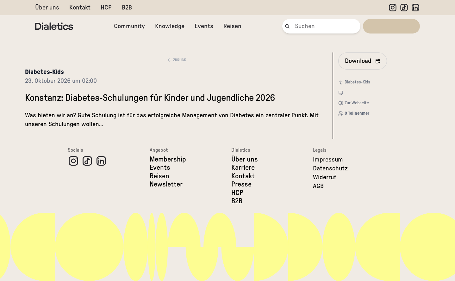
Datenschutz (330, 168)
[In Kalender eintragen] (362, 61)
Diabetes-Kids (44, 72)
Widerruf (324, 177)
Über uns (47, 7)
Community (129, 26)
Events (204, 26)
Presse (241, 184)
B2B (127, 7)
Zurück (176, 60)
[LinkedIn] (415, 7)
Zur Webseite (357, 103)
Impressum (328, 159)
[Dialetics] (54, 26)
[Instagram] (392, 7)
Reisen (232, 26)
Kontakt (79, 7)
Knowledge (169, 26)
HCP (106, 7)
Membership (168, 159)
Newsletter (166, 184)
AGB (318, 186)
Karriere (243, 167)
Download (362, 61)
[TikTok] (404, 7)
